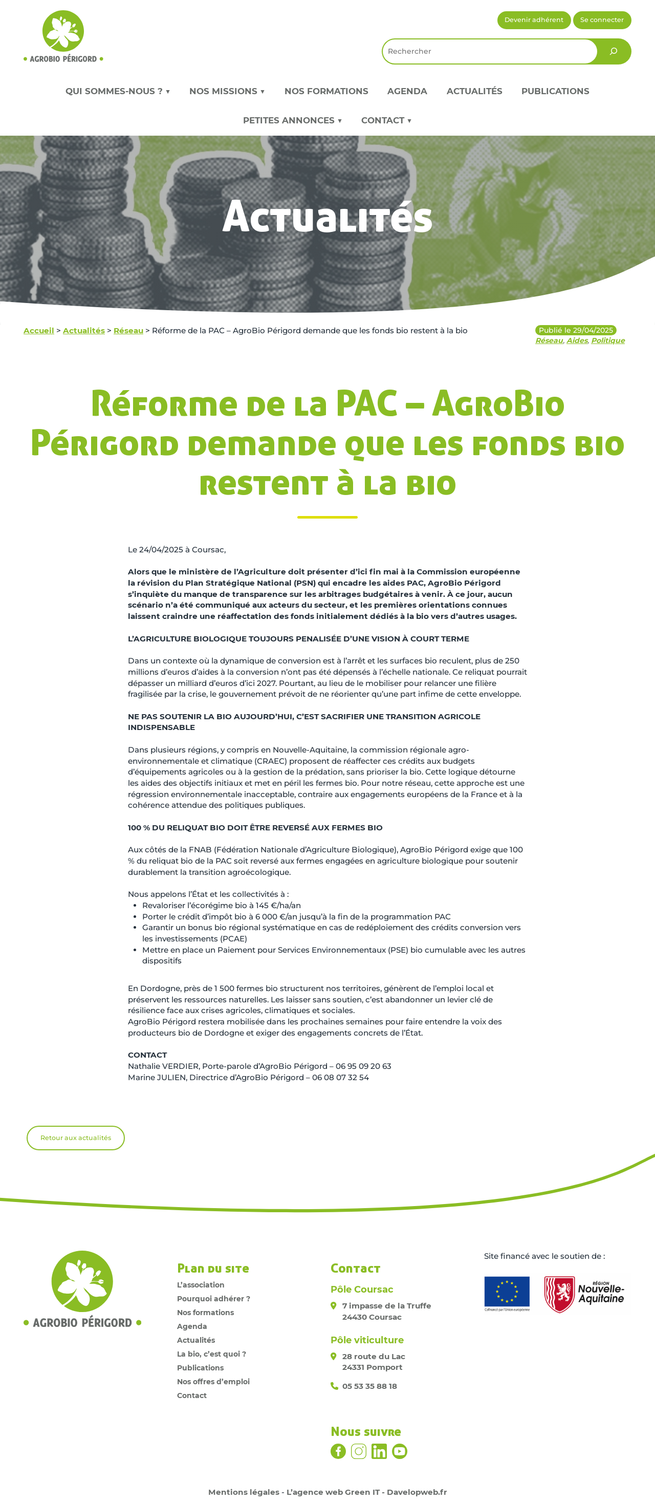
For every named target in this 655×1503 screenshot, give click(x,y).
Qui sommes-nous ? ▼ (118, 91)
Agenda (407, 91)
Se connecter (602, 20)
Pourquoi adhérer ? (213, 1298)
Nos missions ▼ (227, 91)
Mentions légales (243, 1492)
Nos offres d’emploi (213, 1381)
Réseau (128, 330)
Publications (555, 91)
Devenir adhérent (534, 20)
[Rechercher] (613, 51)
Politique (608, 340)
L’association (201, 1285)
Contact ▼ (386, 120)
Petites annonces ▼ (292, 120)
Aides (576, 340)
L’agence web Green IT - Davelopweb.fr (367, 1492)
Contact (192, 1395)
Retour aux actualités (75, 1138)
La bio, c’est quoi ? (211, 1354)
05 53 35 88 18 (369, 1386)
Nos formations (326, 91)
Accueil (39, 330)
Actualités (475, 91)
